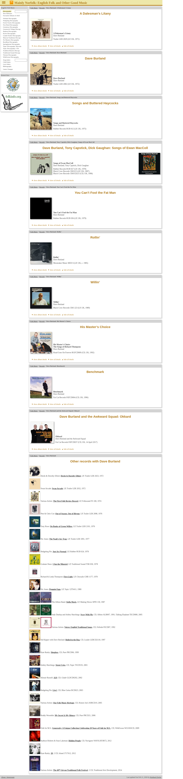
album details (42, 46)
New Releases (7, 13)
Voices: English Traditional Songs (78, 627)
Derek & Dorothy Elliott (71, 476)
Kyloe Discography (9, 33)
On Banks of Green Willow (61, 526)
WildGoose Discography (11, 57)
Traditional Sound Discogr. (11, 53)
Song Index (6, 60)
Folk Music (34, 8)
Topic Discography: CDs (11, 48)
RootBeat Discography (10, 42)
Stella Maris (71, 602)
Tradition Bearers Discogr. (11, 50)
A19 (55, 678)
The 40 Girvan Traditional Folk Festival (70, 770)
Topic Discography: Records (12, 46)
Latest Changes (8, 69)
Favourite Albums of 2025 (11, 15)
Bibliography (7, 66)
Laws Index (7, 64)
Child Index (7, 62)
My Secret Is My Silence (65, 715)
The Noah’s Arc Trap (58, 539)
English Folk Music (8, 8)
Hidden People (75, 741)
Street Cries (60, 665)
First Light (68, 577)
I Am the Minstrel (60, 564)
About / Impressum (7, 777)
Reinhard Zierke (155, 777)
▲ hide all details (68, 46)
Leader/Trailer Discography (12, 35)
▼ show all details (54, 46)
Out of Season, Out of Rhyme (67, 514)
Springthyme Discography (11, 44)
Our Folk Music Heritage (63, 703)
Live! (55, 690)
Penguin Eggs (55, 589)
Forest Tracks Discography (11, 23)
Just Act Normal (59, 552)
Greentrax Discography (10, 27)
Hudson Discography (10, 31)
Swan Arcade (57, 488)
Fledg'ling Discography (10, 20)
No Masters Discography (11, 40)
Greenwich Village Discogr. (12, 29)
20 (52, 753)
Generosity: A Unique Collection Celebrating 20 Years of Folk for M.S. (81, 728)
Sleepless (54, 652)
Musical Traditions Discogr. (12, 38)
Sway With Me (86, 615)
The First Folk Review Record (65, 501)
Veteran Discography (9, 55)
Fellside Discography (10, 18)
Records (42, 8)
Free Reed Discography (10, 25)
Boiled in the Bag (72, 640)
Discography (7, 11)
